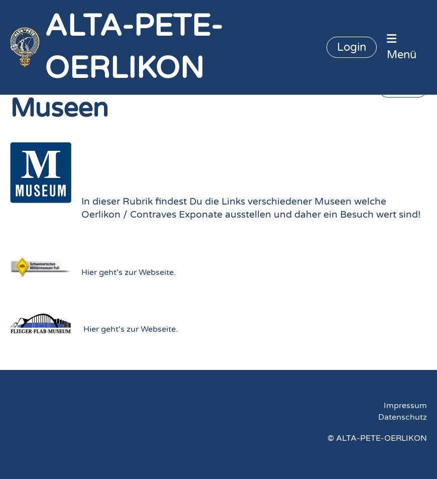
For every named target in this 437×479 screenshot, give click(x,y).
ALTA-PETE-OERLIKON (134, 47)
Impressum (405, 406)
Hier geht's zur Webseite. (128, 272)
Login (351, 47)
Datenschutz (402, 417)
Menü (401, 47)
